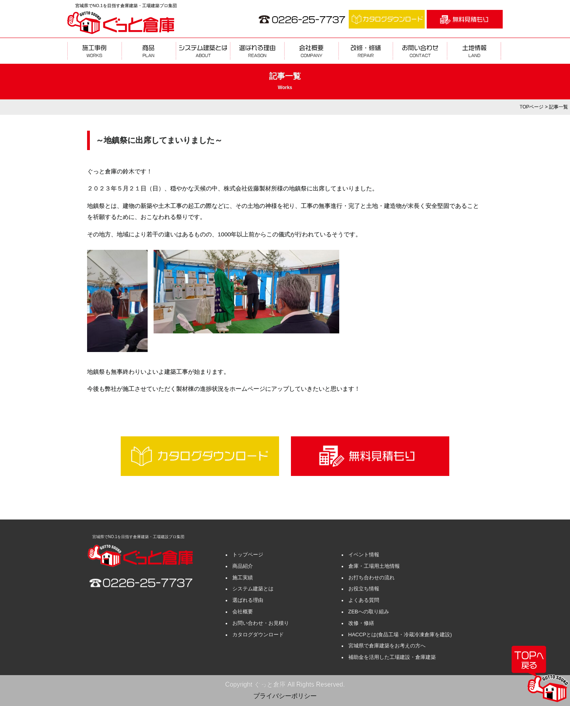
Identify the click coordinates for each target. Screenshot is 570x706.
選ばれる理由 (247, 600)
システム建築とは (253, 589)
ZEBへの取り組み (368, 612)
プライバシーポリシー (285, 696)
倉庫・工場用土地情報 (374, 566)
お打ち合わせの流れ (371, 577)
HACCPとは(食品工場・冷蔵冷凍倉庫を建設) (400, 634)
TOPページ (531, 107)
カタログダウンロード (258, 634)
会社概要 (242, 612)
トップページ (247, 555)
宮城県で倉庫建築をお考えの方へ (387, 646)
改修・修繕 (361, 623)
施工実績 (242, 577)
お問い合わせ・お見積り (260, 623)
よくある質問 (363, 600)
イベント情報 (363, 555)
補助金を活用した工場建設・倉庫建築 (392, 657)
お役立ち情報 (363, 589)
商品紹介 (242, 566)
